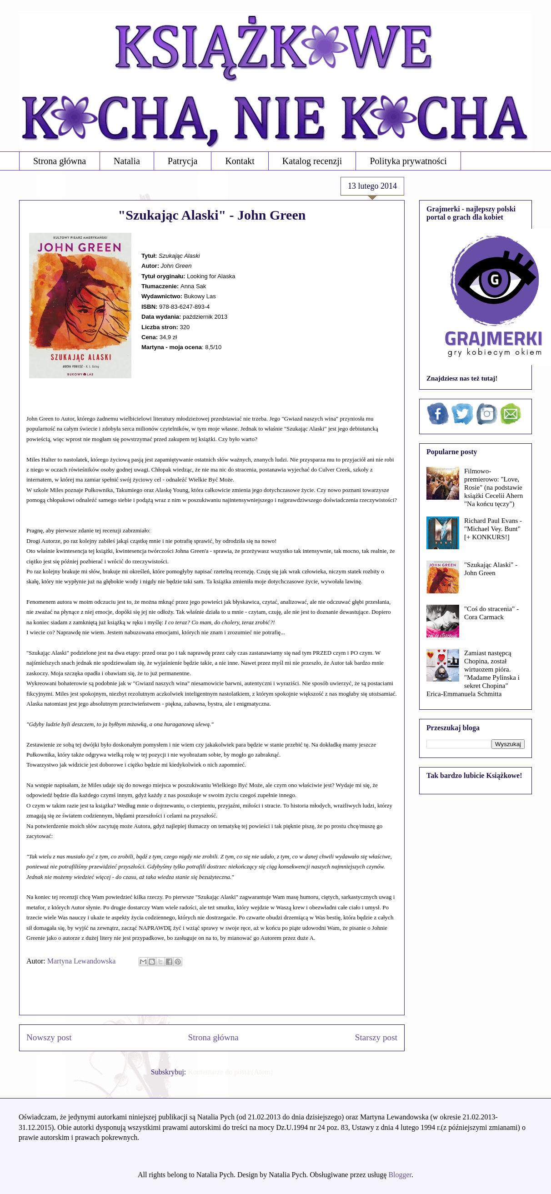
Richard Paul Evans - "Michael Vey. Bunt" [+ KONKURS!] (493, 529)
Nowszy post (49, 1037)
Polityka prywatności (408, 161)
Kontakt (239, 161)
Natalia (127, 161)
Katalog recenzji (312, 161)
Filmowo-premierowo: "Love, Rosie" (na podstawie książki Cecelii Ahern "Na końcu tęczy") (493, 487)
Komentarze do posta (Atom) (230, 1072)
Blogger (399, 1175)
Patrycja (183, 161)
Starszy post (376, 1037)
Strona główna (59, 161)
